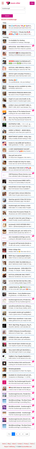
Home (4, 443)
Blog (9, 443)
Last (27, 434)
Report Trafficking (9, 446)
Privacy (26, 443)
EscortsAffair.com (26, 446)
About (14, 443)
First (9, 434)
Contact (19, 443)
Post (32, 3)
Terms (32, 443)
